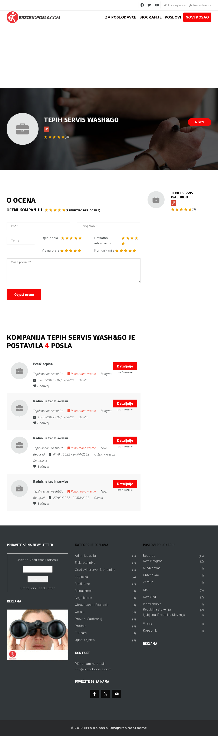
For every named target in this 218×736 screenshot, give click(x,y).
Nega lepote (83, 597)
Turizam (81, 633)
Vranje (147, 623)
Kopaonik (150, 630)
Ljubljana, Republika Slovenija (164, 614)
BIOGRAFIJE (150, 17)
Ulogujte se (175, 5)
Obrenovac (151, 575)
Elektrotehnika (85, 562)
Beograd (149, 555)
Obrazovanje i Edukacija (92, 604)
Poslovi (173, 17)
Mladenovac (152, 568)
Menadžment (84, 590)
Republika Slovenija (157, 609)
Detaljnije (125, 366)
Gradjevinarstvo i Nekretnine (95, 569)
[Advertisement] (109, 56)
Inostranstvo (152, 604)
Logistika (81, 576)
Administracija (85, 555)
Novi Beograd (153, 561)
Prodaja (80, 626)
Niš (145, 590)
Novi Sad (149, 597)
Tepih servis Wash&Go (182, 195)
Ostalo (83, 380)
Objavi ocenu (24, 295)
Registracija (200, 5)
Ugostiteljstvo (85, 640)
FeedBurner (46, 588)
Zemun (148, 582)
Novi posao (197, 17)
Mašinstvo (82, 583)
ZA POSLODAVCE (120, 17)
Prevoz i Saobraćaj (88, 619)
